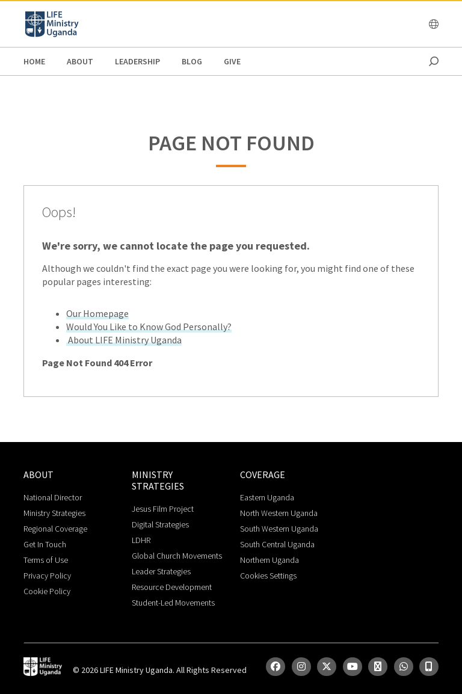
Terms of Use (45, 559)
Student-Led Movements (173, 602)
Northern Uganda (269, 559)
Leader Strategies (161, 571)
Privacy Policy (47, 575)
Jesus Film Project (163, 508)
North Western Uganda (279, 513)
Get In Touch (44, 544)
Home (34, 61)
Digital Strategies (160, 524)
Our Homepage (97, 313)
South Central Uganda (277, 544)
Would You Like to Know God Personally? (149, 327)
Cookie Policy (46, 591)
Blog (192, 61)
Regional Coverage (55, 528)
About (80, 61)
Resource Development (172, 587)
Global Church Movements (177, 555)
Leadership (137, 61)
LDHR (141, 540)
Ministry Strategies (54, 513)
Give (232, 61)
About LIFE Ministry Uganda (124, 340)
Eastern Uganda (267, 497)
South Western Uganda (279, 528)
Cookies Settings (268, 575)
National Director (52, 497)
